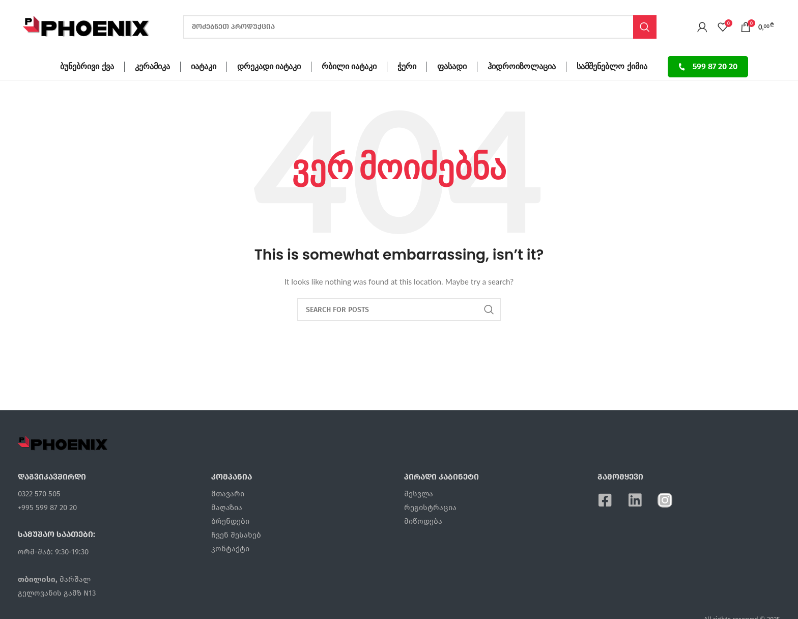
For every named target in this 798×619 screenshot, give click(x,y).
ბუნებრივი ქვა (86, 66)
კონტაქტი (230, 548)
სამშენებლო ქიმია (612, 66)
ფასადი (452, 66)
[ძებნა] (419, 27)
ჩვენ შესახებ (236, 535)
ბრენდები (230, 521)
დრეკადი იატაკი (269, 66)
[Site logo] (86, 25)
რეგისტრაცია (430, 507)
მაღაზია (226, 507)
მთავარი (227, 493)
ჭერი (406, 66)
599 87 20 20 (707, 66)
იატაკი (203, 66)
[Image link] (63, 442)
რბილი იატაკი (349, 66)
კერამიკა (152, 66)
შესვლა (418, 493)
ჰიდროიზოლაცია (522, 66)
